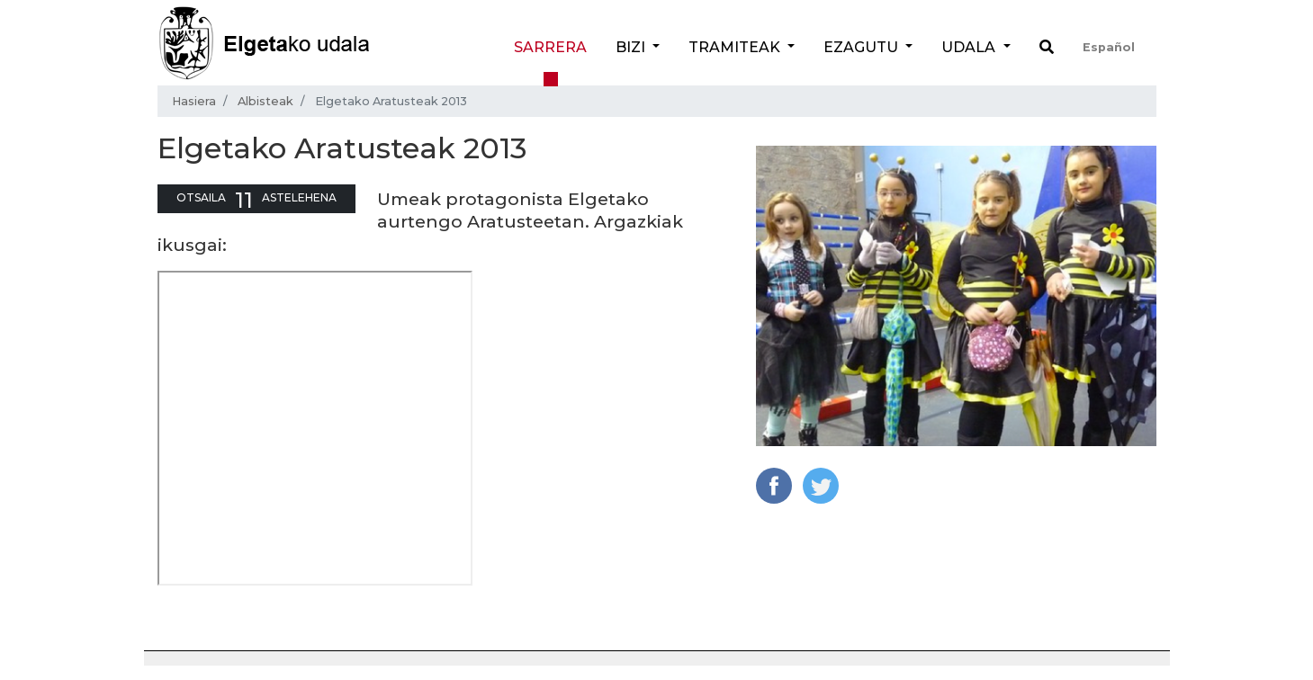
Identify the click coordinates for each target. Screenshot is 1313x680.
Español (1109, 47)
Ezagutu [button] (862, 47)
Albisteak (265, 101)
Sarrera (550, 47)
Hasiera (194, 101)
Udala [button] (970, 47)
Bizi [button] (632, 47)
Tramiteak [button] (736, 47)
